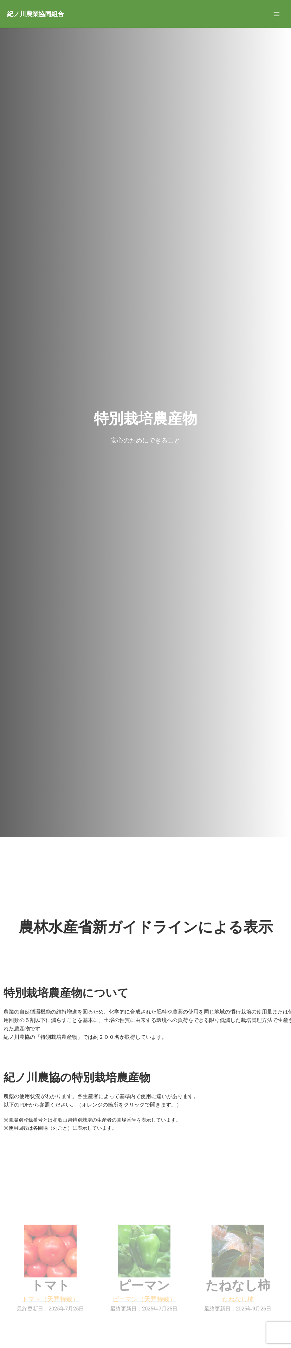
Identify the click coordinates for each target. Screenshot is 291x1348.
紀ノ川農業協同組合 (35, 14)
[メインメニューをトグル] (276, 14)
